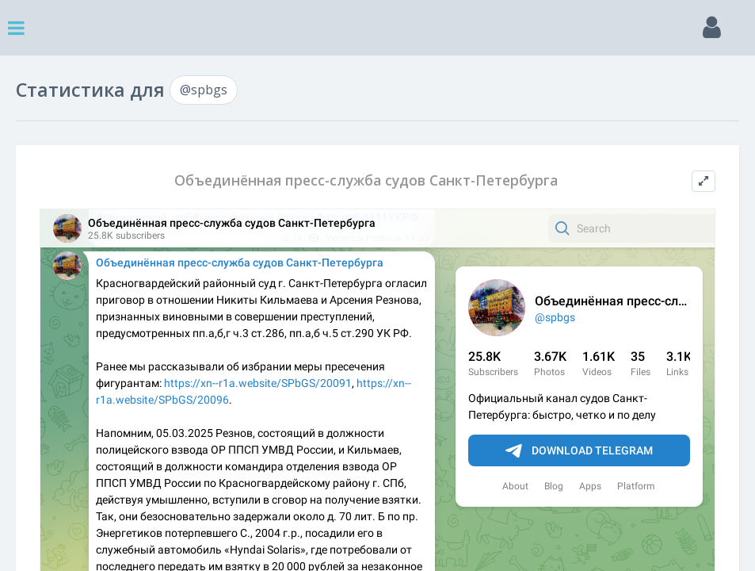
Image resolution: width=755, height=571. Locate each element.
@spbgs (203, 89)
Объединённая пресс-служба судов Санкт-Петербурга (366, 180)
